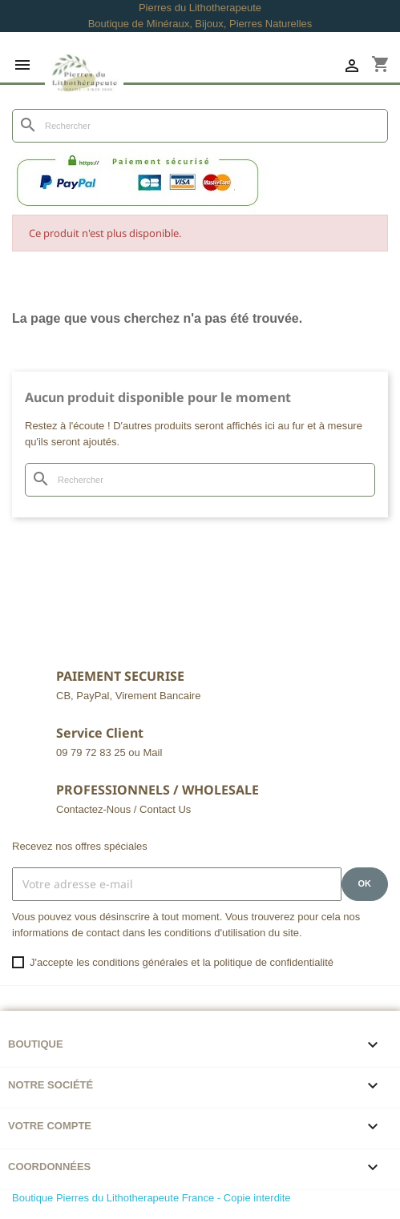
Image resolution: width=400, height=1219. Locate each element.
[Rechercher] (200, 126)
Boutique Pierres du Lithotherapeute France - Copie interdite (151, 1198)
